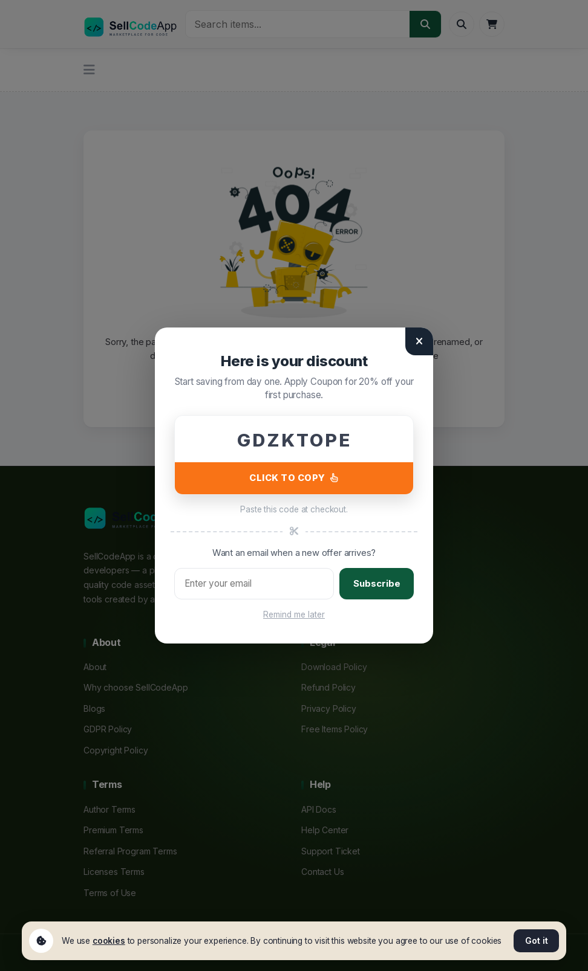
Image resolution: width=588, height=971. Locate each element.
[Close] (419, 341)
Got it (536, 940)
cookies (109, 941)
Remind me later (294, 614)
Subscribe (376, 583)
